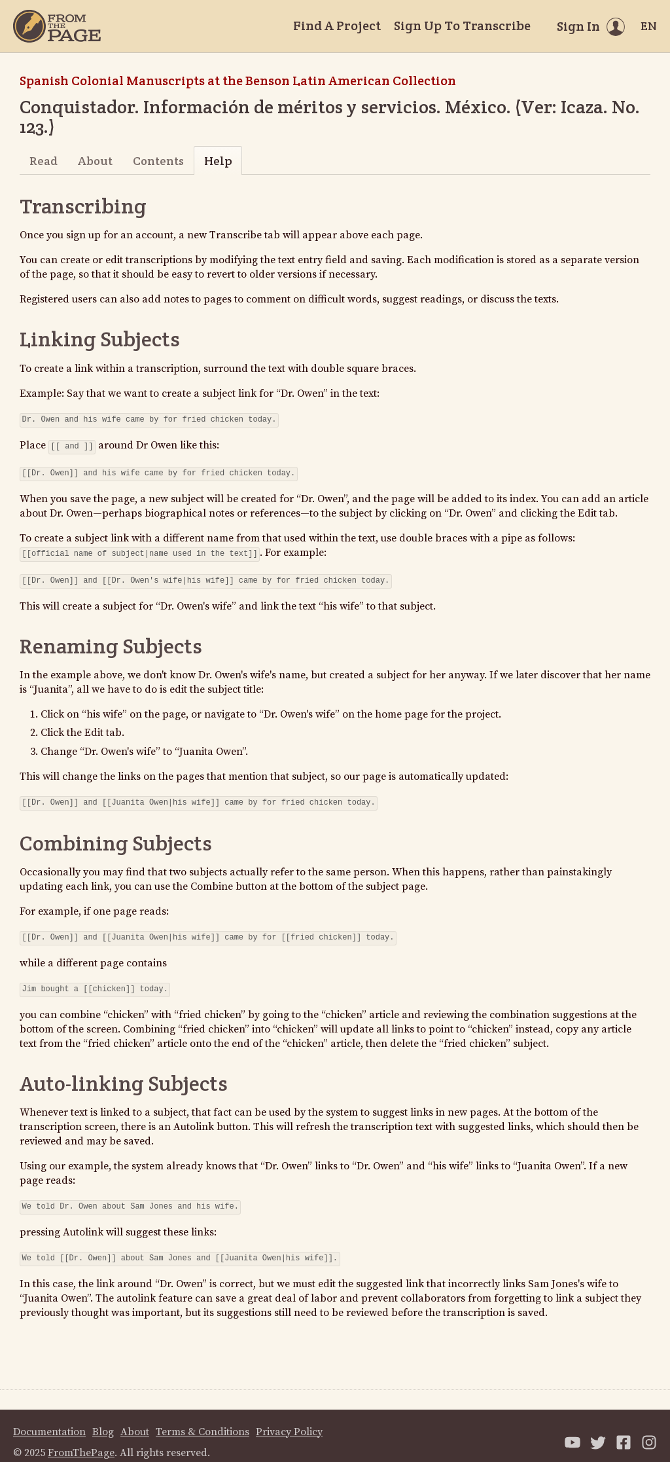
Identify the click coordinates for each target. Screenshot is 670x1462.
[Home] (57, 26)
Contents (158, 160)
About (95, 160)
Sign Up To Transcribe (462, 25)
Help (218, 160)
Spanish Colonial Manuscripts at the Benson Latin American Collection (238, 80)
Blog (103, 1418)
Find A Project (337, 25)
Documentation (49, 1418)
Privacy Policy (289, 1418)
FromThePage (81, 1439)
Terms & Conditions (202, 1418)
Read (43, 160)
